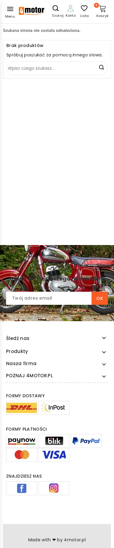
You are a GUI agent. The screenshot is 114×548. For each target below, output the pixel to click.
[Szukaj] (57, 68)
